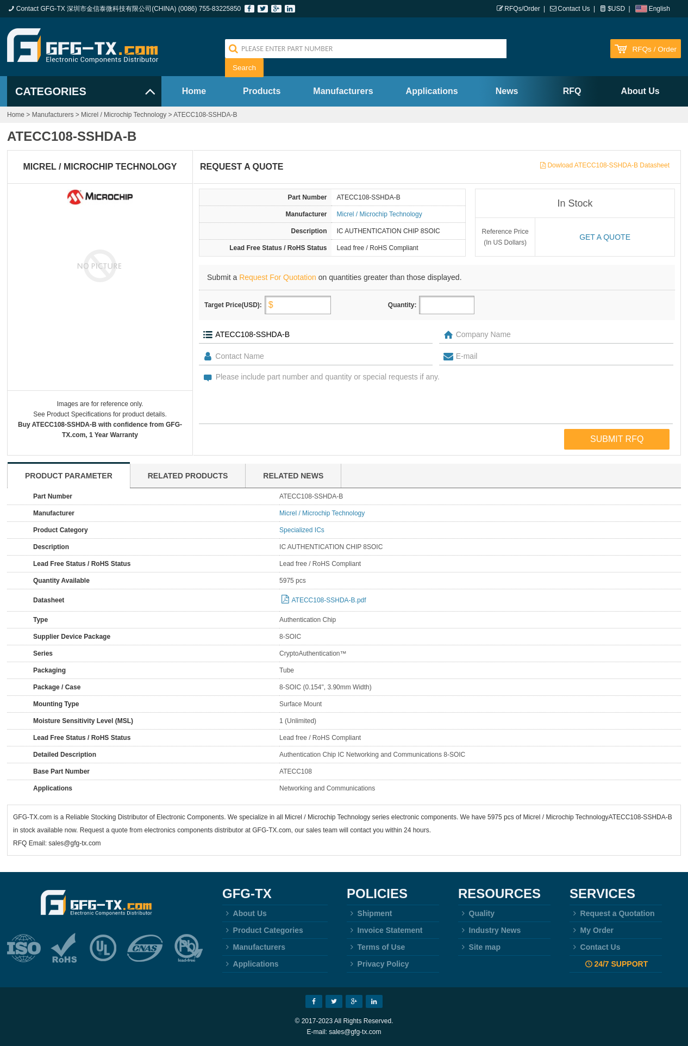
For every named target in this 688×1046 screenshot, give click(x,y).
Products (261, 91)
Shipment (369, 913)
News (507, 91)
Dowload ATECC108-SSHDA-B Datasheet (608, 165)
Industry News (489, 930)
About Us (640, 91)
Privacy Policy (378, 964)
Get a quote (604, 237)
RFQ (572, 91)
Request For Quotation (277, 277)
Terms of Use (376, 947)
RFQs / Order (654, 49)
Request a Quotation (612, 913)
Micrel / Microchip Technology (123, 115)
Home (194, 91)
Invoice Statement (384, 930)
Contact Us (574, 9)
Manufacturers (343, 91)
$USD (616, 9)
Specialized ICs (301, 530)
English (659, 9)
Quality (476, 913)
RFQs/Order (522, 9)
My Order (592, 930)
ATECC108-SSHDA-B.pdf (328, 600)
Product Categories (262, 930)
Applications (432, 91)
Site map (479, 947)
